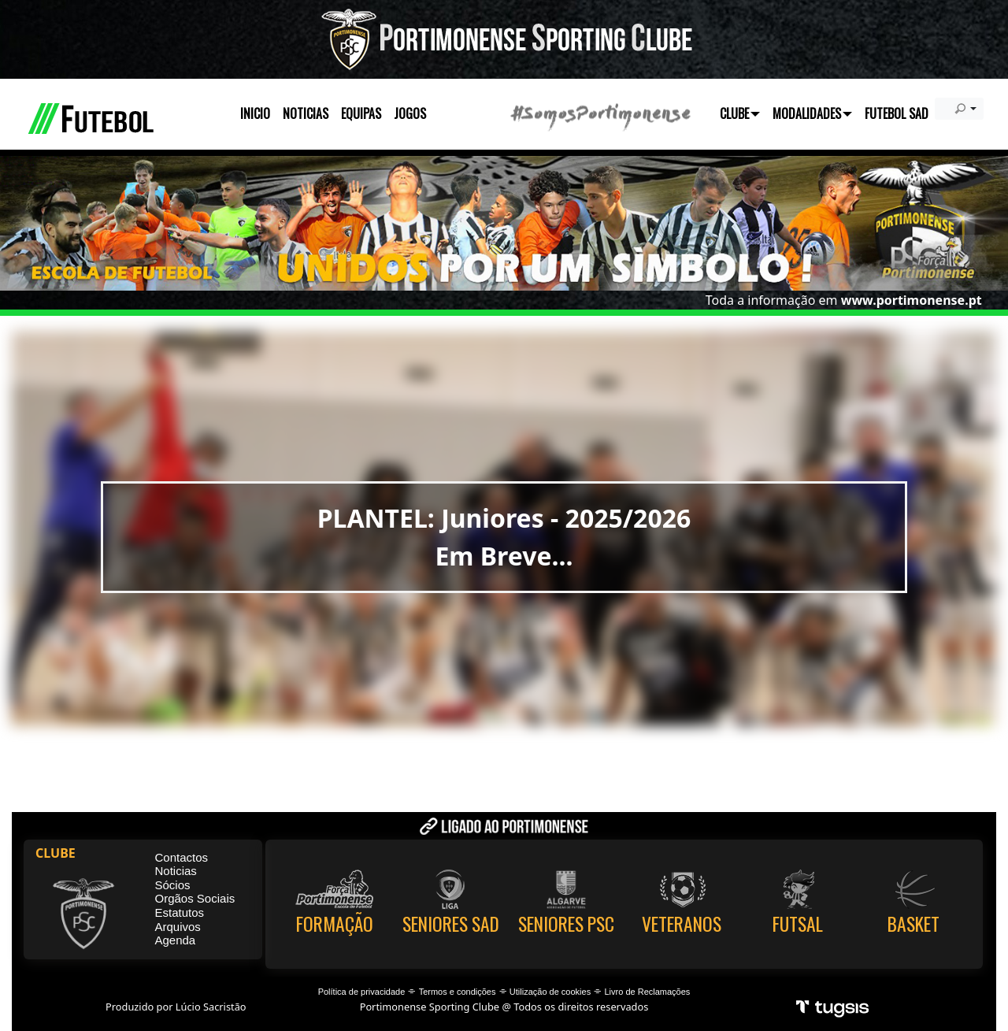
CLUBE (740, 113)
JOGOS (410, 113)
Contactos (182, 857)
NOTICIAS (305, 113)
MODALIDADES (812, 113)
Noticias (176, 870)
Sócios (173, 885)
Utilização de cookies (550, 991)
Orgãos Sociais (195, 898)
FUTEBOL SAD (896, 113)
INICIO (255, 113)
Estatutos (180, 912)
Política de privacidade (362, 991)
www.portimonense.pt (911, 300)
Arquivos (178, 926)
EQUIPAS (361, 113)
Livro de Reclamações (648, 991)
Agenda (175, 940)
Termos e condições (457, 991)
